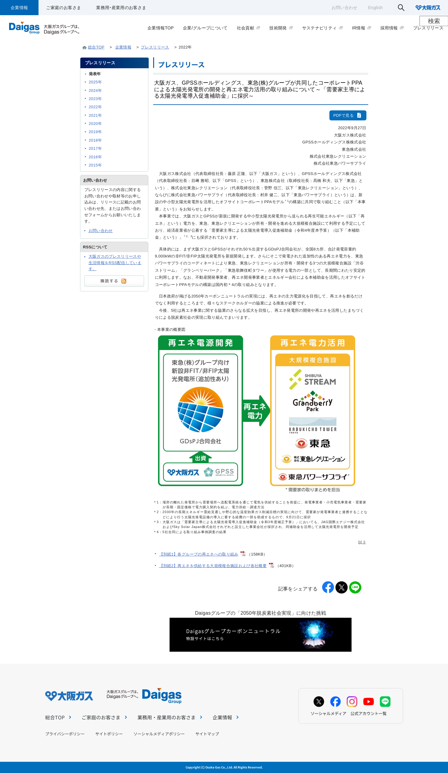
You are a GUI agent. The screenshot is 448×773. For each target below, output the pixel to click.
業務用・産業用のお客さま (121, 7)
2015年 (95, 165)
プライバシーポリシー (65, 734)
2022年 (95, 107)
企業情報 (19, 7)
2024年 (95, 90)
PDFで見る (347, 115)
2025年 (95, 82)
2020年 (95, 123)
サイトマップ (207, 734)
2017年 (95, 148)
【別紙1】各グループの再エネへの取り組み (198, 554)
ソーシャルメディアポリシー (159, 734)
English (375, 7)
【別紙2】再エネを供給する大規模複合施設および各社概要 (213, 565)
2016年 (95, 157)
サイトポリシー (109, 734)
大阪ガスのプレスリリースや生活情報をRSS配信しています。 (115, 262)
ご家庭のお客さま (63, 7)
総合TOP (96, 47)
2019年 (95, 131)
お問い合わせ (345, 7)
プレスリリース (155, 47)
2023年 (95, 98)
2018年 (95, 140)
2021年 (95, 115)
